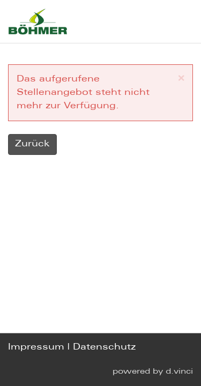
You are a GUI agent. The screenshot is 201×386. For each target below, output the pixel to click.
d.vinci (179, 371)
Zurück (32, 144)
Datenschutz (104, 348)
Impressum (36, 348)
